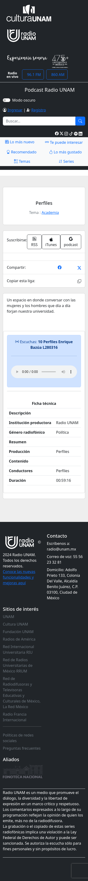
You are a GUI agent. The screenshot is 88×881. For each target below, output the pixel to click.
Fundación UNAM (18, 631)
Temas (22, 161)
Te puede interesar (64, 142)
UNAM (8, 616)
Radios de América (19, 639)
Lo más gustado (65, 152)
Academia (50, 212)
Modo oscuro (24, 100)
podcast (71, 241)
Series (66, 161)
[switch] (6, 100)
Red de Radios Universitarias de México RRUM (17, 665)
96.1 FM (33, 74)
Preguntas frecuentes (22, 748)
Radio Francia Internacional (15, 717)
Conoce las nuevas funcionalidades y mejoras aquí (19, 577)
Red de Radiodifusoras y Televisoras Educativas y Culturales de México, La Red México (22, 692)
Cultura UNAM (15, 624)
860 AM (57, 74)
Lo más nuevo (19, 141)
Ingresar (15, 110)
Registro (38, 110)
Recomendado (21, 152)
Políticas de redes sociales (18, 738)
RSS (34, 241)
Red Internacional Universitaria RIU (18, 649)
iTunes (51, 242)
